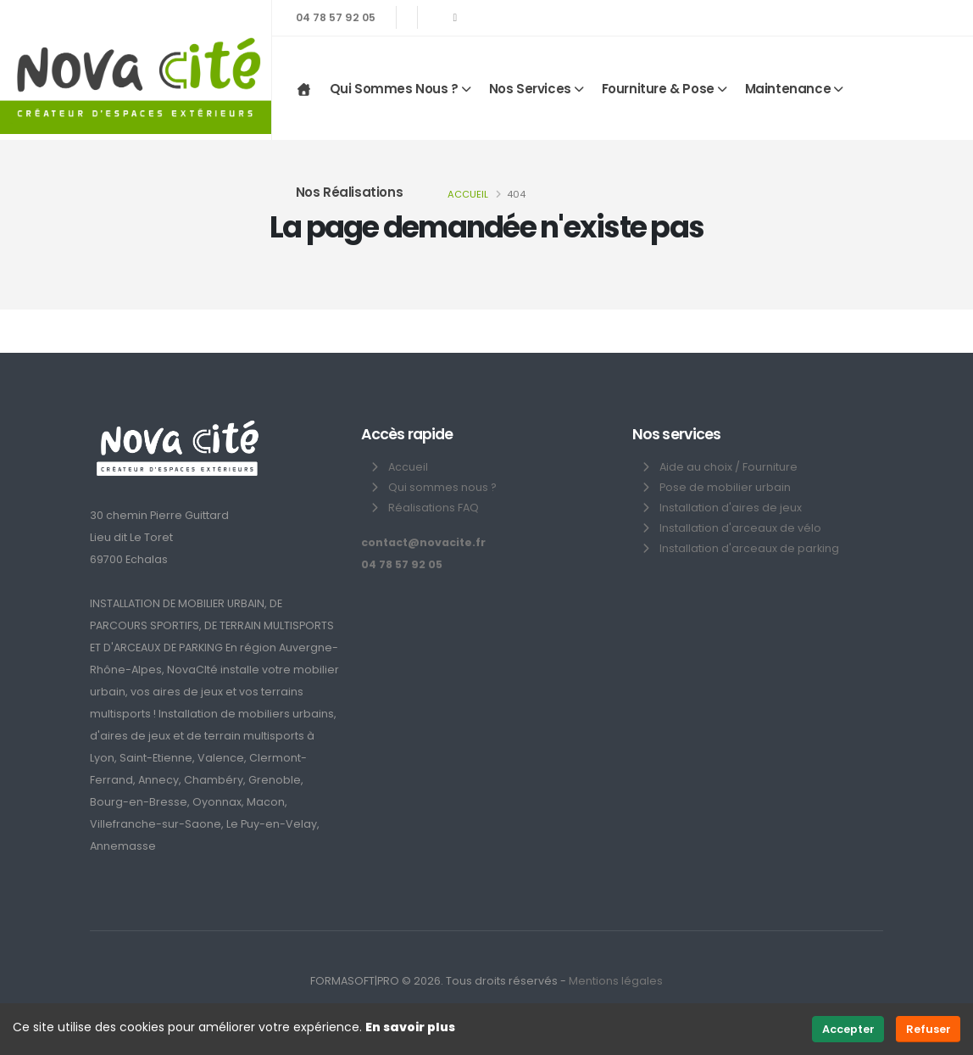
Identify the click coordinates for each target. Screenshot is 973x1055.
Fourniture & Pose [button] (658, 89)
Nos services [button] (530, 89)
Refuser (928, 1029)
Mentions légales (616, 981)
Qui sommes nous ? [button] (394, 89)
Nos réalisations (349, 192)
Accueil (468, 194)
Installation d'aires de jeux (730, 507)
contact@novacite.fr (423, 542)
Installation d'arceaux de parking (749, 548)
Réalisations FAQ (433, 507)
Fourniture (770, 467)
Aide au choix (695, 467)
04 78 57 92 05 (335, 17)
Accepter (848, 1029)
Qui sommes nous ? (442, 487)
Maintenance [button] (788, 89)
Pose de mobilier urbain (725, 487)
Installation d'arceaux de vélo (740, 528)
